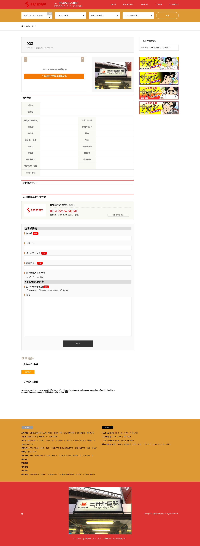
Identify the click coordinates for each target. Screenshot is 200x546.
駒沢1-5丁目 (90, 474)
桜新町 (23, 452)
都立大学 (24, 471)
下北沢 (23, 437)
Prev (25, 59)
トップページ (77, 539)
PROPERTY (128, 4)
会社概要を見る (118, 215)
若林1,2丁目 (80, 433)
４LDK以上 (127, 444)
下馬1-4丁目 (58, 433)
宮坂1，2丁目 (45, 440)
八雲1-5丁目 (55, 448)
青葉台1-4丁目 (88, 455)
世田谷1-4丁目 (33, 440)
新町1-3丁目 (32, 452)
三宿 (31, 455)
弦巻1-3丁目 (45, 474)
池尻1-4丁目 (77, 455)
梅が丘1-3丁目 (80, 440)
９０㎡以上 (167, 444)
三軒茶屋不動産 (158, 514)
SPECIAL (144, 4)
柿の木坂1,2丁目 (67, 448)
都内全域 (24, 467)
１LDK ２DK (116, 437)
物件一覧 (30, 26)
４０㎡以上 (127, 437)
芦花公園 (24, 463)
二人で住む (105, 437)
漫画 (99, 539)
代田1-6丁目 (43, 437)
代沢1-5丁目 (32, 437)
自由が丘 (24, 459)
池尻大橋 (24, 455)
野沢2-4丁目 (80, 474)
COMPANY (174, 4)
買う (94, 539)
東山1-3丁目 (66, 455)
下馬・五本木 (34, 448)
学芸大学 (24, 448)
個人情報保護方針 (119, 539)
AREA (113, 4)
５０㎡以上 (130, 440)
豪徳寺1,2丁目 (28, 444)
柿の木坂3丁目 (68, 474)
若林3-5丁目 (91, 440)
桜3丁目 (70, 440)
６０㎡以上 (137, 444)
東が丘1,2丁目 (56, 474)
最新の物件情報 (149, 41)
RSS (22, 514)
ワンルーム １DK (121, 433)
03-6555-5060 (63, 211)
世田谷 (23, 440)
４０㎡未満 (134, 433)
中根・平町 (45, 448)
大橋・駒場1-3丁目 (53, 455)
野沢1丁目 (90, 433)
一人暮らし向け (107, 433)
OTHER (159, 4)
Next (82, 59)
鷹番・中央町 (92, 448)
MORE (28, 372)
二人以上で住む (107, 440)
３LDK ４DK (116, 444)
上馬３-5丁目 (34, 474)
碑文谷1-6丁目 (80, 448)
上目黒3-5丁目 (40, 455)
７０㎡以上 (147, 444)
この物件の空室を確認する (54, 76)
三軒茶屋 (24, 433)
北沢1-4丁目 (53, 437)
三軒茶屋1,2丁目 (35, 433)
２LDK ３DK (120, 440)
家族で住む (105, 444)
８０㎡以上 (157, 444)
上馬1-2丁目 (47, 433)
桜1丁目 (54, 440)
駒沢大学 (24, 474)
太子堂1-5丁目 (69, 433)
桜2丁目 (62, 440)
